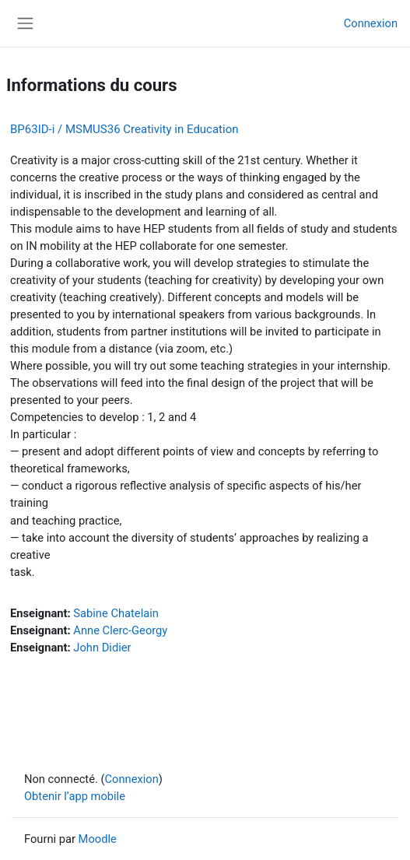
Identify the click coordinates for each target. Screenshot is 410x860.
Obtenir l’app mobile (74, 796)
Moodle (98, 839)
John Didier (102, 648)
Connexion (371, 23)
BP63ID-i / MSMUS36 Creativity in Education (124, 129)
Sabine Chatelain (116, 613)
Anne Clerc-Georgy (120, 630)
